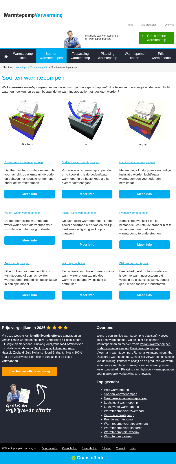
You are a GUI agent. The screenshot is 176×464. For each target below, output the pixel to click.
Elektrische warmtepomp (134, 263)
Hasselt (7, 352)
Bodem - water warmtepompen (80, 162)
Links (133, 448)
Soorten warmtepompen (51, 56)
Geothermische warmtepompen (23, 162)
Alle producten (149, 24)
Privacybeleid (89, 448)
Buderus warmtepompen (113, 348)
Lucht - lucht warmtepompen (79, 212)
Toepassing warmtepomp (80, 56)
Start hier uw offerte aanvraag (29, 371)
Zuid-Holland (33, 352)
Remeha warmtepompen (150, 352)
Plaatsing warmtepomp (107, 56)
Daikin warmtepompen (144, 348)
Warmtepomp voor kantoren (123, 428)
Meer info (29, 194)
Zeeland (18, 352)
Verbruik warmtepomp (119, 415)
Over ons (169, 24)
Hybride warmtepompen (133, 212)
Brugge (46, 348)
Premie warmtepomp (118, 419)
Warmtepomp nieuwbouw (121, 432)
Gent (37, 348)
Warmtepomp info (23, 56)
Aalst (71, 348)
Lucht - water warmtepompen (137, 162)
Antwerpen (60, 348)
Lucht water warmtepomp (121, 407)
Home (130, 24)
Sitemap (106, 448)
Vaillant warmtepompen (155, 344)
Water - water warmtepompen (22, 212)
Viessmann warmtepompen (114, 352)
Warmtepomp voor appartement (126, 423)
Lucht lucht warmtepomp (121, 402)
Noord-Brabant (53, 352)
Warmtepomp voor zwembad (124, 411)
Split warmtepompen (17, 263)
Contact (120, 448)
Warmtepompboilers (118, 436)
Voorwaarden (50, 448)
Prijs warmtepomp (161, 56)
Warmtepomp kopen (134, 56)
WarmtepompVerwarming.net (31, 67)
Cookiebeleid (69, 448)
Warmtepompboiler (73, 263)
